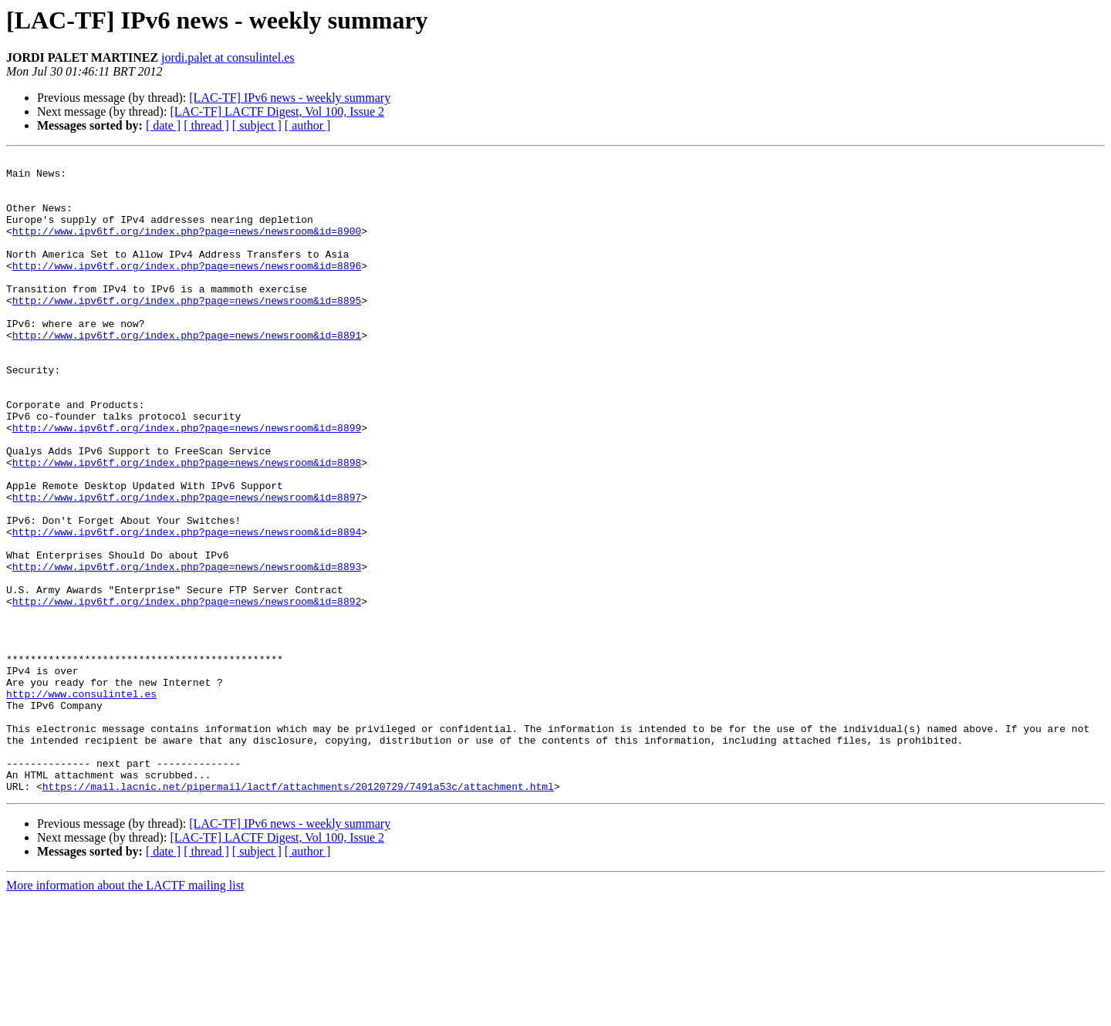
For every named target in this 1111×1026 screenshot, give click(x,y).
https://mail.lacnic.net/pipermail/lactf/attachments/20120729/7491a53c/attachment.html (298, 913)
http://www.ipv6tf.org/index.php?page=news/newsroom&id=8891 (186, 372)
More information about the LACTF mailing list (125, 1012)
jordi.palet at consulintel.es (227, 57)
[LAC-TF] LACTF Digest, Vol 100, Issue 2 (277, 111)
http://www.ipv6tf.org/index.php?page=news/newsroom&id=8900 (186, 247)
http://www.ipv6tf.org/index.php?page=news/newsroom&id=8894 (186, 608)
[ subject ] (257, 125)
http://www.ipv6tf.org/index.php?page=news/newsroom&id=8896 (186, 288)
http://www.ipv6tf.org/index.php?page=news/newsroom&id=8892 (186, 691)
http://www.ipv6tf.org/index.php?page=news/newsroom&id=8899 (186, 483)
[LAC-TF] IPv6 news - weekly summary (289, 97)
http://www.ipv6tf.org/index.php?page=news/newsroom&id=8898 (186, 525)
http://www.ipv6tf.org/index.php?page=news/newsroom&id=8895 (186, 330)
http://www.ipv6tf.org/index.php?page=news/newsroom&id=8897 (186, 566)
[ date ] (163, 125)
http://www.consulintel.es (81, 802)
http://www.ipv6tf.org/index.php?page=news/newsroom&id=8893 (186, 649)
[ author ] (308, 125)
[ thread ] (206, 125)
